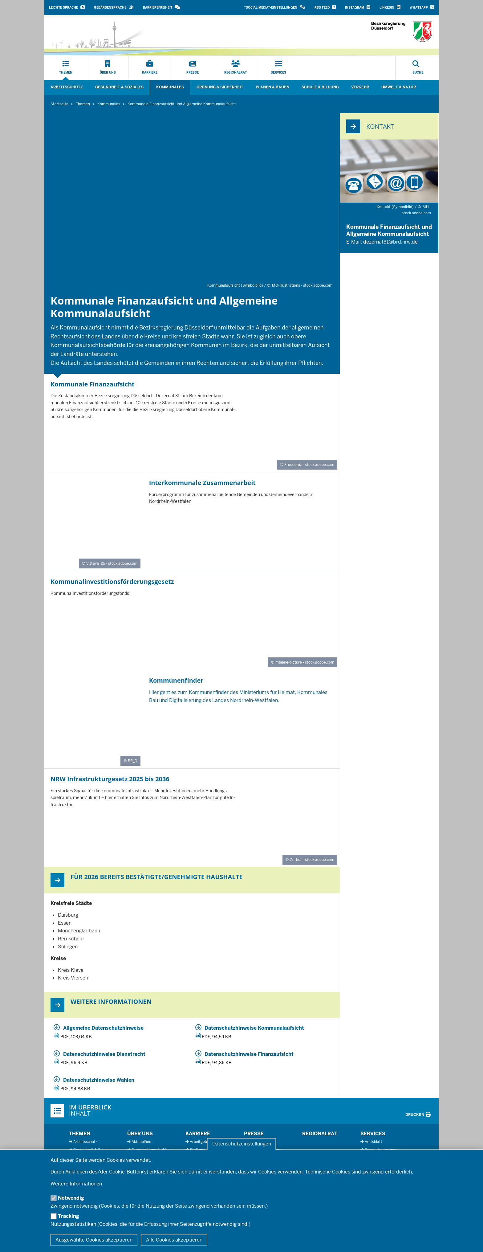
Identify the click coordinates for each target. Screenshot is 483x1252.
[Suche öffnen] (418, 68)
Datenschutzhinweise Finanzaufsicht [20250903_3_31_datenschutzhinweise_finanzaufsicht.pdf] (249, 1054)
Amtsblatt (373, 1141)
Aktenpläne (141, 1141)
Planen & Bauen (272, 87)
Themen (79, 1133)
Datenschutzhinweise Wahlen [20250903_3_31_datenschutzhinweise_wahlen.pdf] (98, 1080)
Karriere (197, 1133)
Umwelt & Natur (398, 87)
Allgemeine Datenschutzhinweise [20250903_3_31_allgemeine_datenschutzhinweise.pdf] (103, 1028)
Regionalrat (319, 1133)
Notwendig (71, 1198)
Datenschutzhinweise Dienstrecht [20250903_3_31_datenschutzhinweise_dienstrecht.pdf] (104, 1054)
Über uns (140, 1133)
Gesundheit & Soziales (119, 87)
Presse (254, 1133)
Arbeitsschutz (67, 87)
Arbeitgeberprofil (205, 1141)
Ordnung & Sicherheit (220, 87)
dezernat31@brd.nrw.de (390, 242)
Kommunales (170, 87)
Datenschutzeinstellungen (241, 1144)
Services (372, 1133)
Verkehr (360, 87)
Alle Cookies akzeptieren (174, 1240)
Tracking (68, 1216)
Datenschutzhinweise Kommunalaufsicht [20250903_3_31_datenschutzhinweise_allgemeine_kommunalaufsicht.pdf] (254, 1028)
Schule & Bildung (320, 87)
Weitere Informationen (76, 1184)
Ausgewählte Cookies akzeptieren (93, 1240)
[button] (275, 7)
